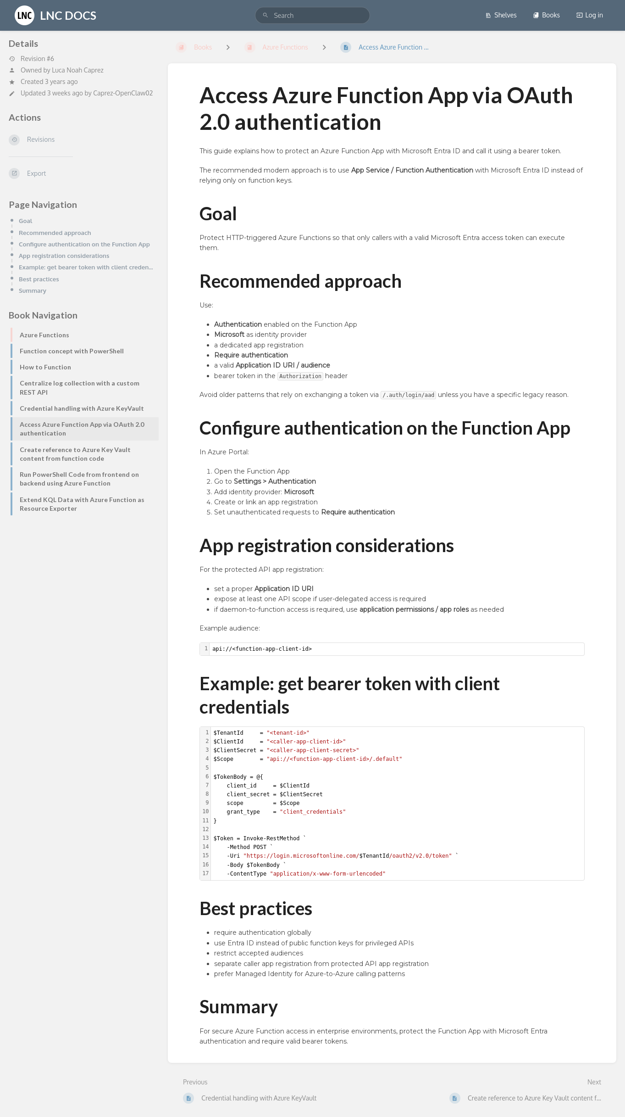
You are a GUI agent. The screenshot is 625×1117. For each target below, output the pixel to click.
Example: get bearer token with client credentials (86, 267)
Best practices (39, 279)
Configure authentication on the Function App (84, 244)
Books (546, 15)
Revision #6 (31, 58)
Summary (32, 290)
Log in (589, 15)
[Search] (265, 15)
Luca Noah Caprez (78, 70)
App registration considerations (64, 255)
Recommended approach (55, 232)
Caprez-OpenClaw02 (123, 93)
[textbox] (397, 649)
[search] (312, 15)
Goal (25, 220)
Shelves (501, 15)
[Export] (80, 173)
